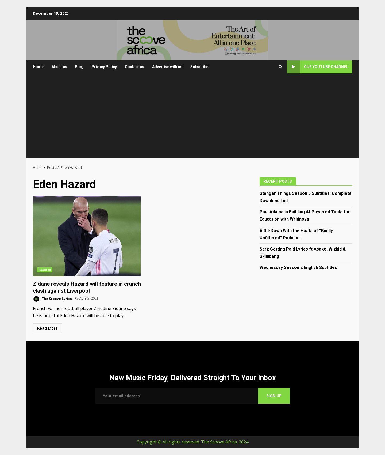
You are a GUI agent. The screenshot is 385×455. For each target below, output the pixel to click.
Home (38, 67)
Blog (79, 67)
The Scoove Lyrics (52, 299)
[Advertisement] (192, 117)
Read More (47, 328)
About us (59, 67)
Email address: (176, 396)
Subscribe (199, 67)
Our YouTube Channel (317, 66)
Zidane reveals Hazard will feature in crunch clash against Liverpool (87, 236)
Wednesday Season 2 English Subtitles (298, 267)
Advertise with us (167, 67)
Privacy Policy (104, 67)
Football (44, 270)
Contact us (134, 67)
